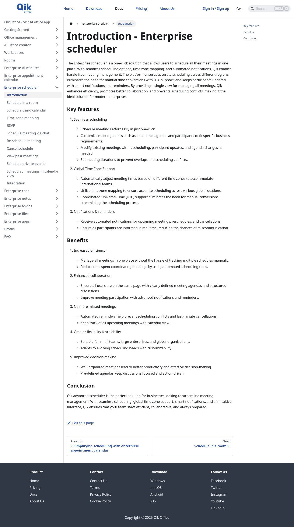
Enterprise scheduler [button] (21, 87)
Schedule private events (26, 163)
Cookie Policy (100, 501)
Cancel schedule (20, 148)
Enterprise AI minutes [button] (21, 68)
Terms (95, 487)
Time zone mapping (23, 118)
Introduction (17, 95)
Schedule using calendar (26, 110)
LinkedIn (218, 508)
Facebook (218, 480)
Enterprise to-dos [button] (18, 206)
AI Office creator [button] (17, 45)
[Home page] (71, 23)
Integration (16, 183)
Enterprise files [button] (16, 213)
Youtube (217, 501)
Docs (119, 8)
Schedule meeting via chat (28, 133)
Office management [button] (20, 37)
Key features (251, 26)
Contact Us (98, 480)
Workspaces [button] (14, 52)
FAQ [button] (7, 236)
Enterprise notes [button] (17, 198)
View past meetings (22, 156)
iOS (153, 501)
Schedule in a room (22, 102)
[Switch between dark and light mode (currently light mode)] (238, 8)
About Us (167, 8)
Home (68, 8)
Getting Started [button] (16, 29)
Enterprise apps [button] (17, 221)
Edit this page (80, 423)
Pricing (141, 8)
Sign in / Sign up (216, 8)
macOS (156, 487)
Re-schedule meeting (24, 140)
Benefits (249, 32)
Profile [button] (9, 229)
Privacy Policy (100, 494)
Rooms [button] (9, 60)
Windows (157, 480)
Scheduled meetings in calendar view (33, 173)
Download (94, 8)
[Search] (269, 8)
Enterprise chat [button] (16, 190)
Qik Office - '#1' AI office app (27, 22)
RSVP (11, 125)
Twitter (216, 487)
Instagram (219, 494)
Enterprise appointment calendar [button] (23, 77)
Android (156, 494)
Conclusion (251, 38)
